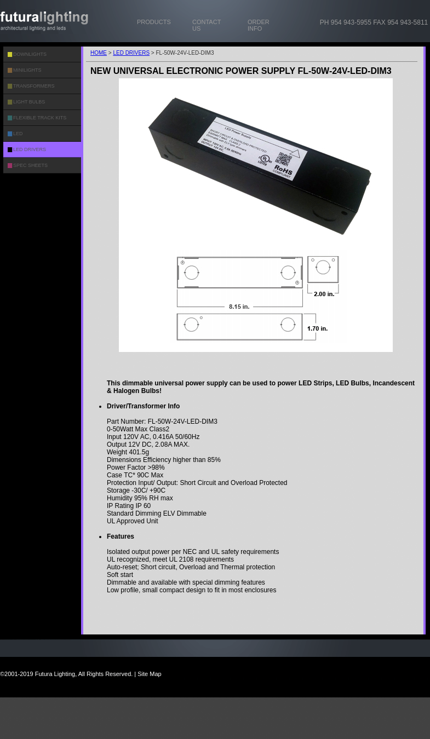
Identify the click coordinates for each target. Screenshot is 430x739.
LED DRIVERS (131, 53)
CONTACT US (206, 25)
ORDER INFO (259, 25)
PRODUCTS (154, 22)
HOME (98, 53)
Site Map (149, 674)
